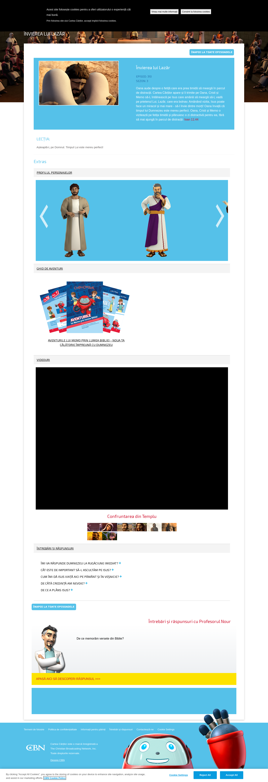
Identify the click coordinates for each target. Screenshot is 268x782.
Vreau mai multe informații (164, 11)
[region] (134, 775)
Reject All (205, 775)
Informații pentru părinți (93, 729)
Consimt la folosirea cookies (196, 11)
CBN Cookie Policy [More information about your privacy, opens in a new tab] (55, 778)
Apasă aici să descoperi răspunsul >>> (68, 678)
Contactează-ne (145, 729)
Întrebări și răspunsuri (121, 729)
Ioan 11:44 (191, 119)
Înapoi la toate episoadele (211, 52)
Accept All (232, 775)
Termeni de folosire (34, 729)
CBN (36, 749)
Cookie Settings (166, 729)
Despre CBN (57, 760)
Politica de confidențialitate (62, 729)
